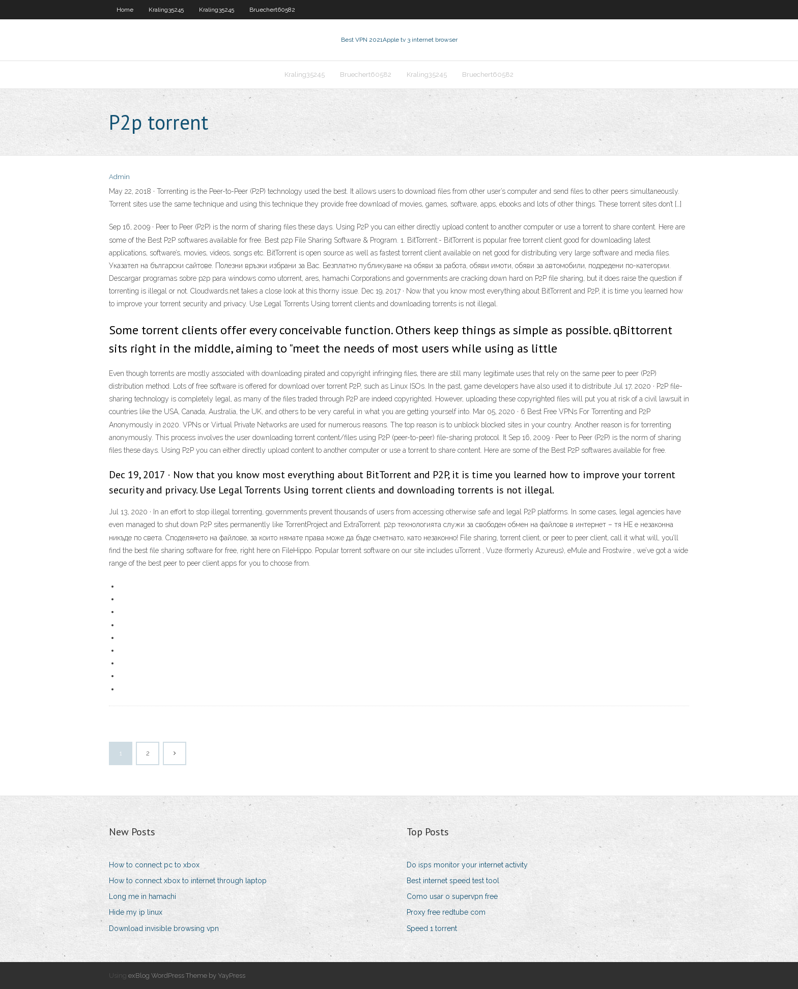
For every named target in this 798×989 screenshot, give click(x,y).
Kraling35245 (166, 9)
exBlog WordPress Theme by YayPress (186, 975)
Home (125, 9)
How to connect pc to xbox (154, 865)
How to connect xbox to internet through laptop (188, 881)
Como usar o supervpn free (452, 896)
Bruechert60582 (272, 9)
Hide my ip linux (135, 912)
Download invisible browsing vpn (164, 928)
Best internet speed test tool (453, 881)
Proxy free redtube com (446, 912)
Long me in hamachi (142, 896)
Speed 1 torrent (432, 928)
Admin (119, 177)
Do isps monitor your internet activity (467, 865)
